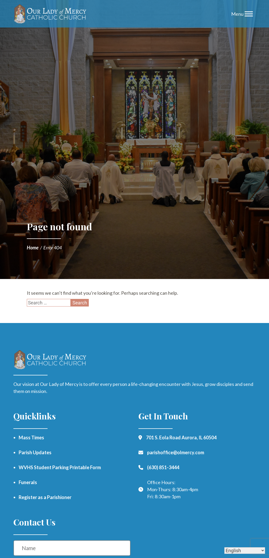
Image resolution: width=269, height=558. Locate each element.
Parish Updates (35, 452)
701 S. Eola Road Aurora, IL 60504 (181, 437)
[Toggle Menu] (249, 13)
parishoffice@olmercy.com (175, 452)
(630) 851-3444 (163, 467)
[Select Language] (244, 550)
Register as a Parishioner (45, 497)
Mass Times (31, 437)
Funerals (28, 482)
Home (33, 247)
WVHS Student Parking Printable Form (60, 467)
